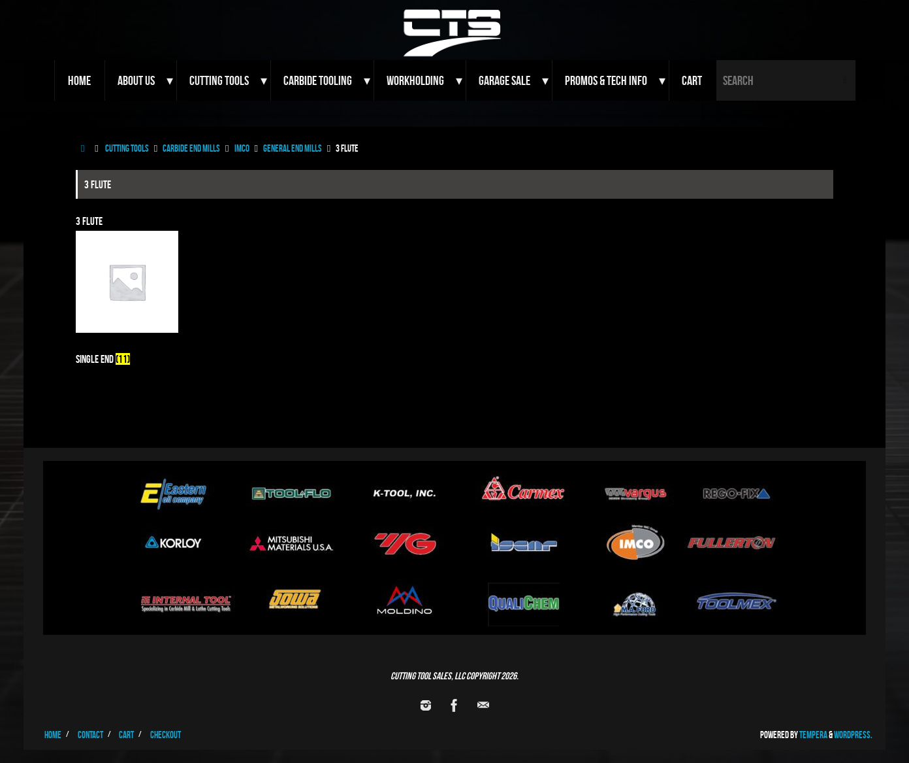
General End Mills (292, 148)
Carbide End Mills (191, 148)
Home (52, 734)
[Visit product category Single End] (127, 302)
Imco (241, 148)
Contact (90, 734)
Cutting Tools (127, 148)
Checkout (165, 734)
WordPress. (853, 734)
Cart (126, 734)
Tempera (813, 734)
